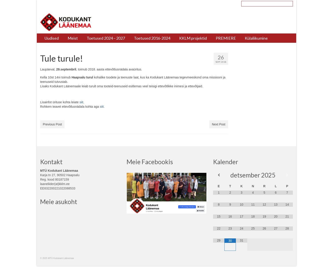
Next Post (218, 124)
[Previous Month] (218, 175)
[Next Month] (287, 175)
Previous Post (52, 124)
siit (81, 102)
